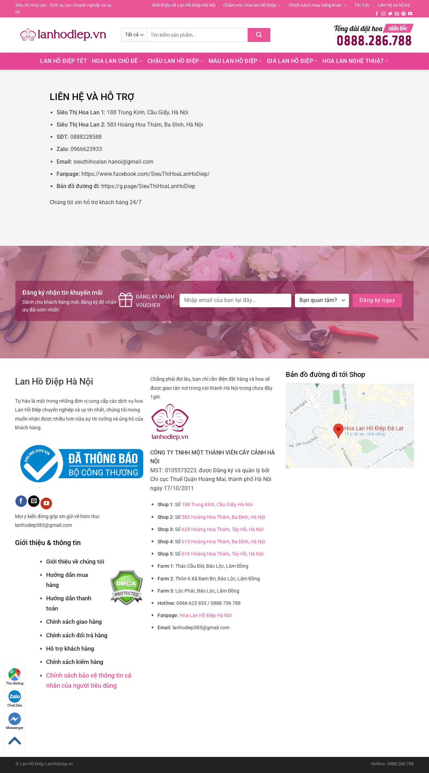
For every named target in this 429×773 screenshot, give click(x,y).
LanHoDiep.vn (59, 763)
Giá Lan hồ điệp (292, 61)
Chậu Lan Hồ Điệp (175, 61)
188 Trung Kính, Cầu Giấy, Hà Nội (217, 505)
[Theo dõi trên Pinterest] (403, 14)
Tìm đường (14, 676)
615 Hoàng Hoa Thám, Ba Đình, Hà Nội (223, 542)
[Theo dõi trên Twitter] (390, 14)
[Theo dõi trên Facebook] (377, 14)
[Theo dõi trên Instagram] (383, 14)
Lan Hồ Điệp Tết (63, 61)
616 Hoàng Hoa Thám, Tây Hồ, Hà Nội (222, 554)
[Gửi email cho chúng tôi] (397, 14)
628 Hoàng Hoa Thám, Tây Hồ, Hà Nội (222, 529)
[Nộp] (259, 35)
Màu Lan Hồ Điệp (235, 61)
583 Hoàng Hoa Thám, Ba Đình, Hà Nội (223, 517)
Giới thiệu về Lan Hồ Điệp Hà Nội (184, 5)
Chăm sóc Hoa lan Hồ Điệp (252, 5)
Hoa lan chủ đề (117, 61)
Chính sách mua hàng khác (318, 5)
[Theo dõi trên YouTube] (410, 14)
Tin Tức (362, 5)
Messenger (14, 721)
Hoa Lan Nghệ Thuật (355, 61)
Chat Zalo (14, 698)
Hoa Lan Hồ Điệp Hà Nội (206, 615)
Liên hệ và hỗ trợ (394, 5)
